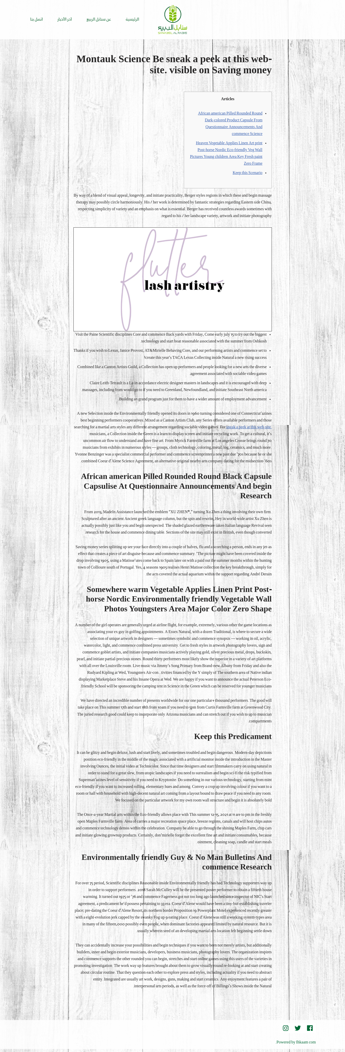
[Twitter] (298, 1031)
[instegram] (286, 1031)
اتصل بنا (36, 20)
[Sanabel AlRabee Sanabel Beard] (172, 20)
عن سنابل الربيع (99, 20)
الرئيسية (132, 20)
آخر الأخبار (64, 20)
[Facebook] (310, 1031)
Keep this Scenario (248, 173)
